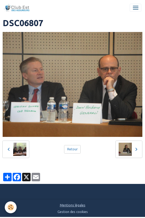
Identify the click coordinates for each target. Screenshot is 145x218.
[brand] (18, 8)
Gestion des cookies (72, 212)
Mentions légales (72, 205)
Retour (72, 149)
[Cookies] (11, 207)
